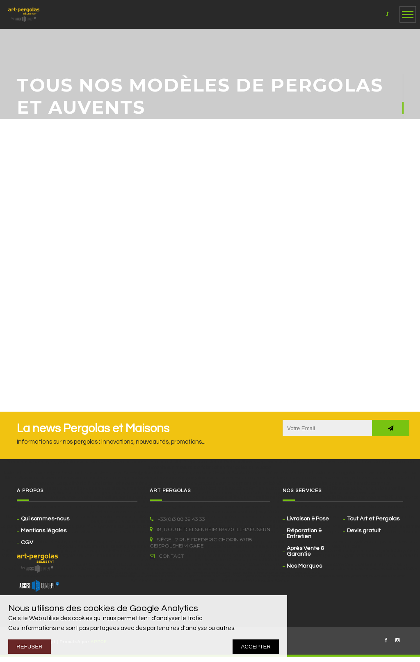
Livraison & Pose (308, 519)
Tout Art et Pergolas (373, 519)
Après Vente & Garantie (305, 551)
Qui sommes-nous (45, 519)
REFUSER (29, 647)
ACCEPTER (256, 647)
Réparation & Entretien (304, 533)
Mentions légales (43, 531)
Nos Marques (304, 566)
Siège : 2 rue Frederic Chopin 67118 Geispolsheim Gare (201, 542)
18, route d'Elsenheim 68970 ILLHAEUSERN (210, 529)
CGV (27, 542)
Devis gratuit (364, 531)
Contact (167, 556)
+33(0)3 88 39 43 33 (177, 519)
